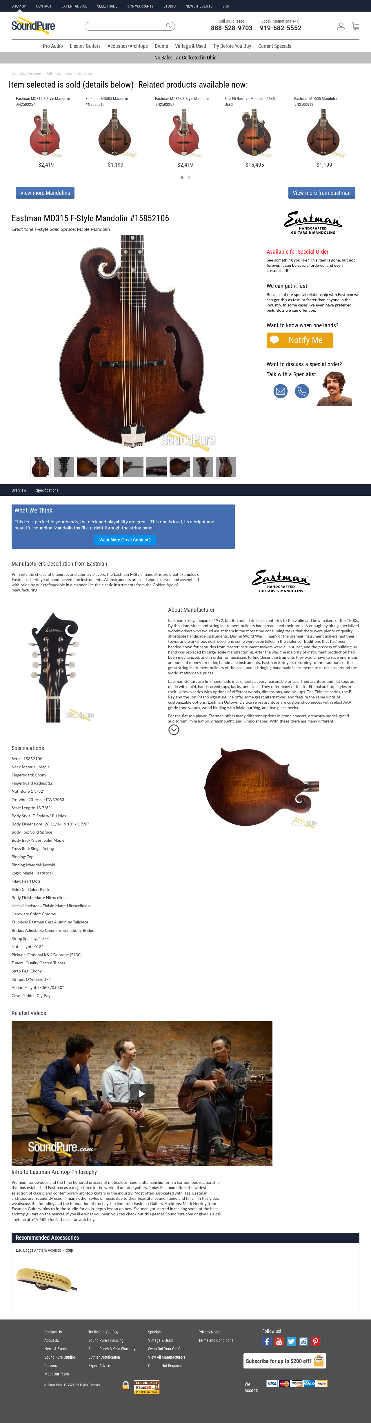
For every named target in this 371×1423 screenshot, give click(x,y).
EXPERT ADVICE (74, 6)
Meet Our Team (56, 1374)
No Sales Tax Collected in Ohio (185, 58)
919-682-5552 (280, 28)
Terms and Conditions (216, 1340)
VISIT (226, 6)
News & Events (56, 1348)
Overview (19, 490)
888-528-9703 (232, 28)
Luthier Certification (104, 1357)
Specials (154, 1332)
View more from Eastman (322, 192)
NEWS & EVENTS (199, 6)
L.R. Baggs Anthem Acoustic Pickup (44, 1250)
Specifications (47, 490)
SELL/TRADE (107, 6)
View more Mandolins (45, 192)
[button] (182, 177)
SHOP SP (19, 6)
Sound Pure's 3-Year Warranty (111, 1348)
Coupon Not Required (165, 1365)
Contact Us (53, 1332)
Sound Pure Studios (60, 1357)
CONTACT (44, 6)
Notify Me (306, 340)
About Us (51, 1340)
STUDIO (169, 6)
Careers (50, 1365)
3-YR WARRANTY (140, 6)
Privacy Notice (210, 1332)
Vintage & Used (190, 46)
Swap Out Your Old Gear (167, 1348)
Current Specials (274, 46)
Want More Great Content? (125, 540)
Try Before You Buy (232, 46)
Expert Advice (99, 1365)
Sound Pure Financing (105, 1340)
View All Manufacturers (166, 1357)
